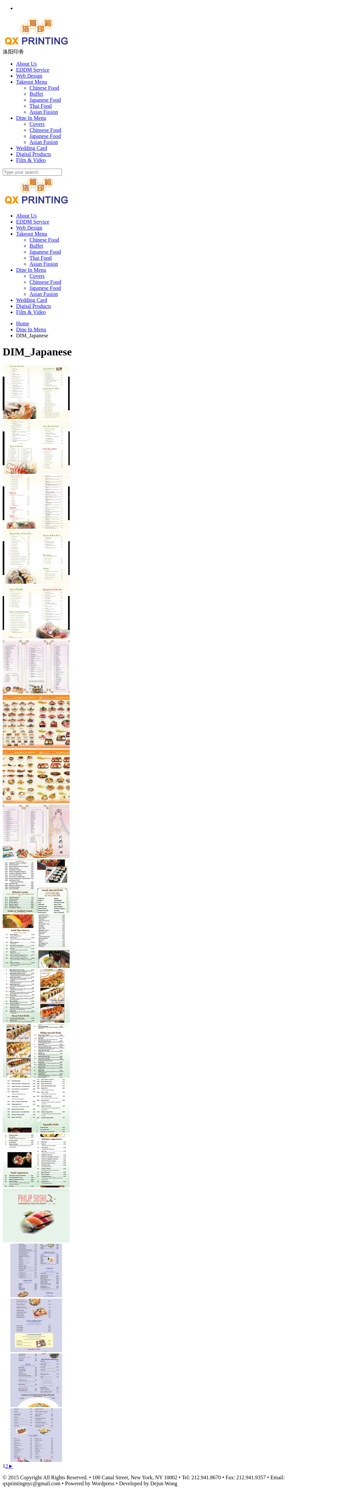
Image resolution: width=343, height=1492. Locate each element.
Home (22, 323)
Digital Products (33, 306)
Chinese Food (44, 240)
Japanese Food (45, 252)
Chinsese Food (45, 282)
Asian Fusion (43, 264)
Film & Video (31, 312)
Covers (37, 276)
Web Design (29, 228)
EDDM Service (32, 222)
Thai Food (40, 258)
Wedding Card (31, 300)
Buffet (36, 246)
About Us (26, 216)
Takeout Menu (31, 234)
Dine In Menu (31, 270)
